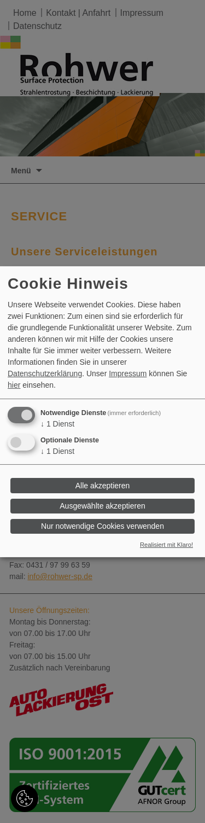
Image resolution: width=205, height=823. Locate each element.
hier (14, 385)
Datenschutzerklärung (45, 373)
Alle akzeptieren (102, 485)
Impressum (128, 373)
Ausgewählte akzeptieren (102, 505)
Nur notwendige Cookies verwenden (102, 526)
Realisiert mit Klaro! (166, 544)
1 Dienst (57, 423)
